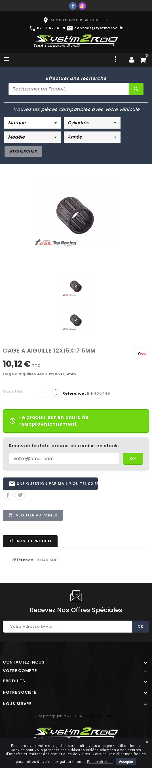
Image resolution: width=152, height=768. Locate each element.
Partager (7, 495)
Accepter (126, 762)
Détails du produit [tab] (30, 542)
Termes (110, 717)
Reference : (74, 393)
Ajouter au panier (33, 515)
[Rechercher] (69, 89)
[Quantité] (43, 392)
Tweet (20, 495)
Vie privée (92, 717)
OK (133, 458)
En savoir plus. (100, 762)
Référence (22, 561)
